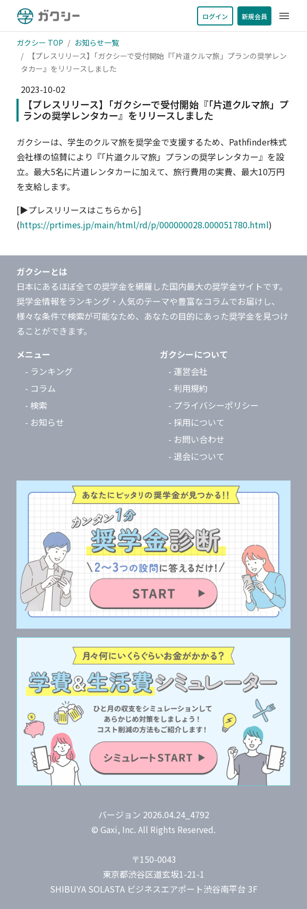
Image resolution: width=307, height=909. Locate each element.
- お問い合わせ (196, 439)
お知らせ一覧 (96, 42)
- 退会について (196, 456)
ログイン (215, 16)
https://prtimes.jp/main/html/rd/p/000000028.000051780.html (144, 224)
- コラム (40, 388)
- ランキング (49, 371)
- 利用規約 (188, 388)
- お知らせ (44, 422)
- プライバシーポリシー (213, 405)
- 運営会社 (188, 371)
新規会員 (254, 16)
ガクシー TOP (39, 42)
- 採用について (196, 422)
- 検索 (36, 405)
